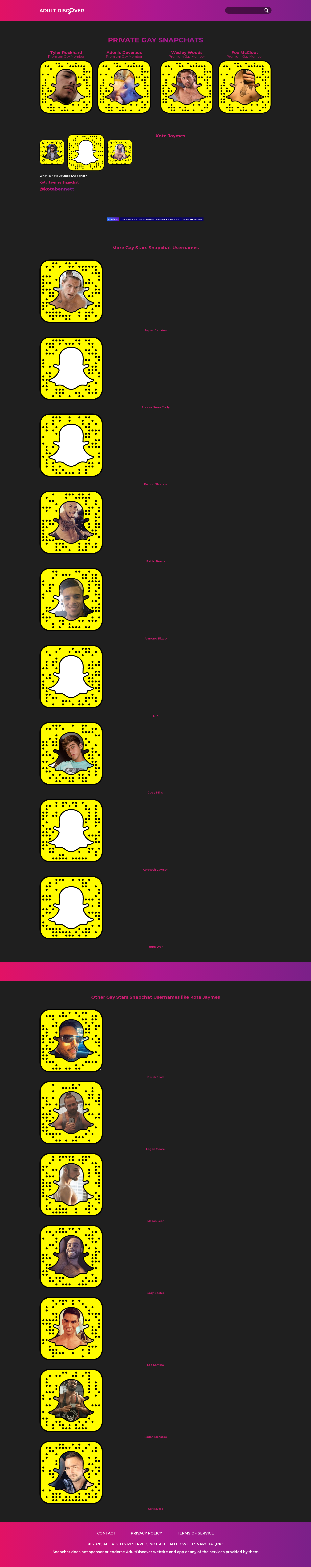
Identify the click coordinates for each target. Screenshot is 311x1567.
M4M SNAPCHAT (193, 219)
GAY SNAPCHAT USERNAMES (137, 219)
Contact (106, 1533)
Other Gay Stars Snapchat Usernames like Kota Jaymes (155, 997)
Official (113, 219)
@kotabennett (56, 189)
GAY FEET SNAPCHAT (168, 219)
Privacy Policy (146, 1533)
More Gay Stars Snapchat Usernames (155, 247)
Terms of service (195, 1533)
